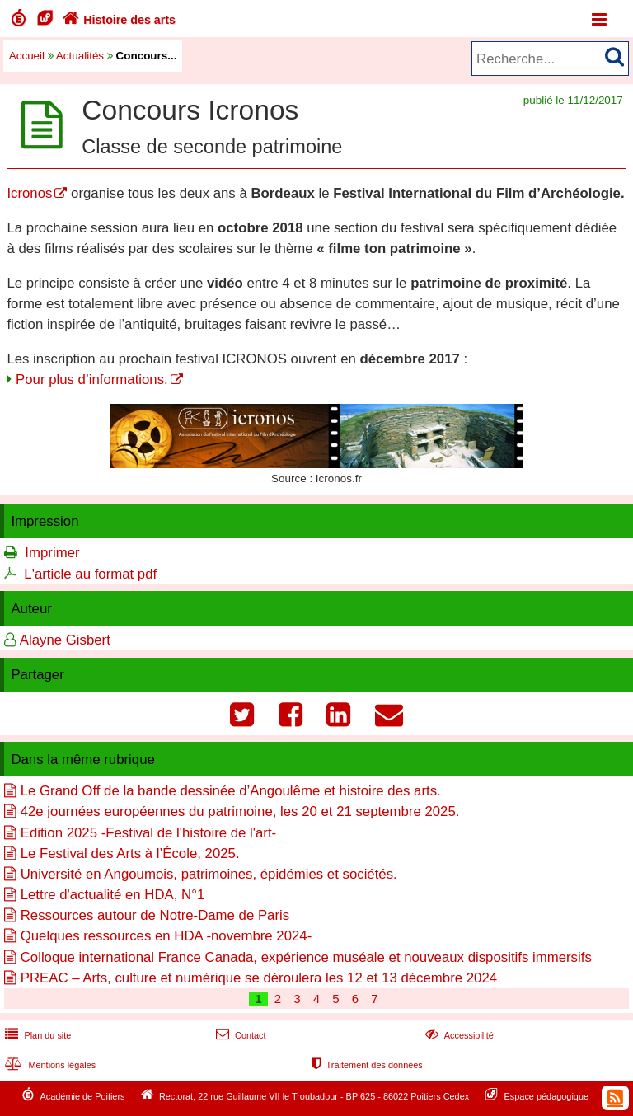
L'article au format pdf (90, 574)
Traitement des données (365, 1065)
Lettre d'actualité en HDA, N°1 (113, 895)
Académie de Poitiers (82, 1095)
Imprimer (52, 552)
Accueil (27, 55)
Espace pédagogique (546, 1095)
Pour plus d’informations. (92, 379)
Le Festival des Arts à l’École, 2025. (130, 853)
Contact (239, 1035)
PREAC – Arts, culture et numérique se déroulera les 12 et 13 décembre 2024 (259, 978)
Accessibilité (458, 1035)
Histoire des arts (117, 19)
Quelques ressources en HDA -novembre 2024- (166, 936)
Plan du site (36, 1035)
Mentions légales (49, 1065)
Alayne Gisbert (65, 640)
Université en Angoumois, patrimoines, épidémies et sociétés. (209, 874)
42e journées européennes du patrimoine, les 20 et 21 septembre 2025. (240, 811)
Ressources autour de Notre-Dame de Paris (155, 915)
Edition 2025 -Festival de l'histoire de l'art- (149, 833)
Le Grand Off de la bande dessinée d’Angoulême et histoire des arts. (231, 791)
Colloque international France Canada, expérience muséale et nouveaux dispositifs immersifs (306, 957)
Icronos (29, 193)
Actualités (80, 55)
